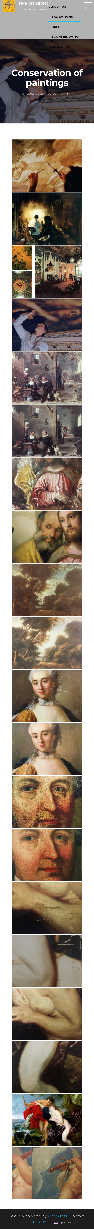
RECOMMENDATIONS (64, 38)
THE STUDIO (33, 3)
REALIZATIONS (61, 16)
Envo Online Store (47, 1222)
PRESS (54, 26)
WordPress (57, 1216)
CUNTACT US (59, 46)
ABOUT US (57, 6)
